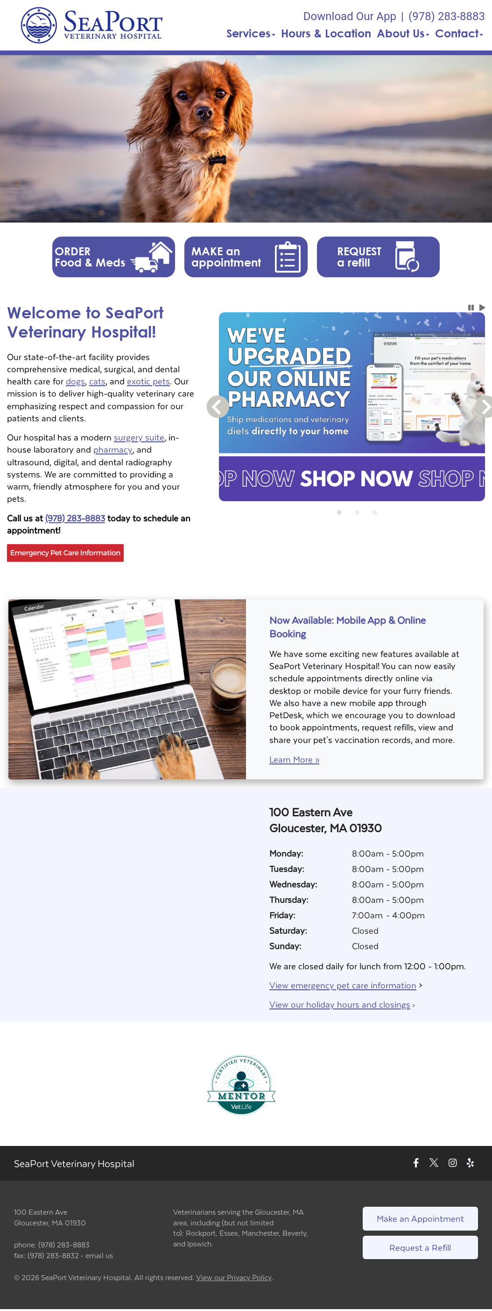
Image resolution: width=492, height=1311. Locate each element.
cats (97, 381)
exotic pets (148, 381)
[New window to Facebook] (416, 1163)
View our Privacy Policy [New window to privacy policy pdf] (234, 1277)
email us (99, 1255)
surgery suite (139, 437)
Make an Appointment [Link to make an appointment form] (420, 1218)
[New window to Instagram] (452, 1163)
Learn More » (294, 759)
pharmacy (113, 449)
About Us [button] (403, 33)
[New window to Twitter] (434, 1163)
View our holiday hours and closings (339, 1004)
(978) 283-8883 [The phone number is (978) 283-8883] (446, 16)
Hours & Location (326, 33)
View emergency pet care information (342, 985)
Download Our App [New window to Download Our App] (349, 16)
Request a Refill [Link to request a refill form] (420, 1247)
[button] (91, 25)
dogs (75, 381)
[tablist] (352, 512)
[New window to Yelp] (470, 1163)
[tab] (339, 512)
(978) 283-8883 (75, 518)
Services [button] (250, 33)
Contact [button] (459, 33)
